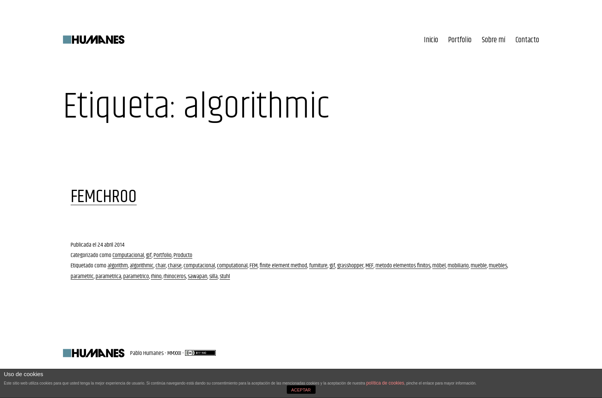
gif (149, 255)
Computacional (128, 255)
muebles (498, 265)
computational (232, 265)
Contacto (527, 40)
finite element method (283, 265)
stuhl (225, 276)
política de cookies (385, 383)
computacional (199, 265)
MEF (370, 265)
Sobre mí (494, 40)
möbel (439, 265)
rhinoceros (175, 276)
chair (160, 265)
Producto (183, 255)
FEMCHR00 (104, 197)
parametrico (136, 276)
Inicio (431, 40)
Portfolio (459, 40)
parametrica (108, 276)
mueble (479, 265)
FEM (254, 265)
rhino (156, 276)
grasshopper (350, 265)
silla (213, 276)
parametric (82, 276)
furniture (318, 265)
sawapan (197, 276)
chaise (175, 265)
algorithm (118, 265)
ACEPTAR (301, 390)
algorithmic (142, 265)
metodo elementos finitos (402, 265)
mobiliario (458, 265)
